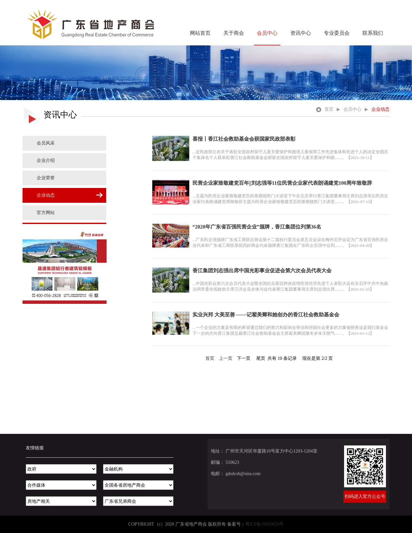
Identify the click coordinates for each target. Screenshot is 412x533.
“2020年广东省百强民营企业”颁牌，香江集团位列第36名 (256, 226)
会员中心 (267, 33)
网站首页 (200, 33)
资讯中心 (300, 33)
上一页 (225, 358)
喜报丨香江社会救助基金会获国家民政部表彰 (243, 139)
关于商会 (233, 33)
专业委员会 (337, 33)
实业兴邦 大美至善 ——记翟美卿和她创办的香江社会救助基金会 (265, 314)
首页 (324, 109)
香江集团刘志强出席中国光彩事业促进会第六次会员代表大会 (262, 270)
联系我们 (372, 33)
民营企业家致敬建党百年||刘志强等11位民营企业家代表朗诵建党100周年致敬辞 (282, 183)
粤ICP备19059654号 (264, 524)
